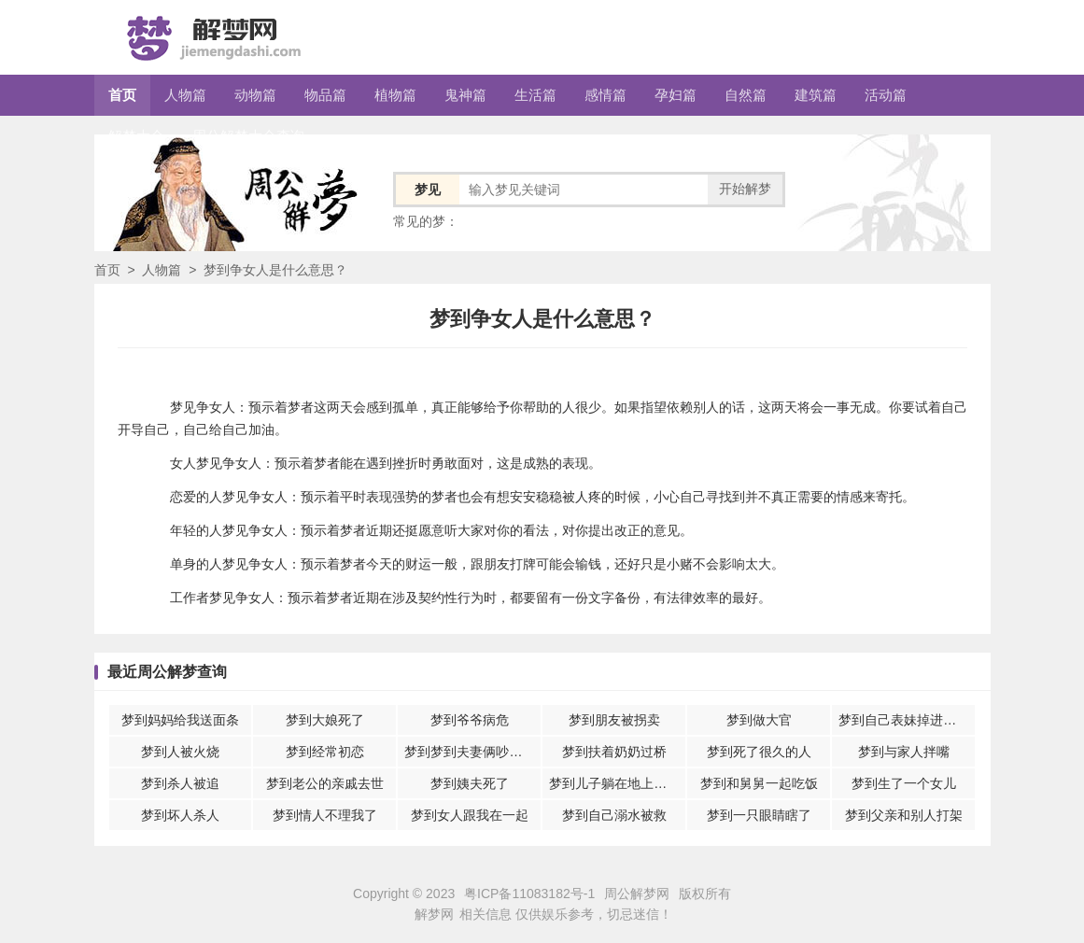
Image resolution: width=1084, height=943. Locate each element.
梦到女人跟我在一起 (469, 815)
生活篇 (535, 95)
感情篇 (605, 95)
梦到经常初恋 (325, 751)
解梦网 (434, 914)
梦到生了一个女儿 (904, 783)
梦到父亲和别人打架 (904, 815)
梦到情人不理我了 (325, 815)
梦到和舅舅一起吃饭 (759, 783)
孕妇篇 (676, 95)
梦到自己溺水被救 (614, 815)
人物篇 (185, 95)
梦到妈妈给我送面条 (180, 719)
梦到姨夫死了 (469, 783)
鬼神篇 (465, 95)
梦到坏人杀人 (180, 815)
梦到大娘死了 (325, 719)
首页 (122, 95)
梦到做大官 (759, 719)
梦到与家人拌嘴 (904, 751)
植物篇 (395, 95)
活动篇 (886, 95)
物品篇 (325, 95)
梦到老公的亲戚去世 (325, 783)
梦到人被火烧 (180, 751)
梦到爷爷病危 (469, 719)
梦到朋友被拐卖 (614, 719)
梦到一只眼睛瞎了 (759, 815)
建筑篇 (816, 95)
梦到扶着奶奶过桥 (614, 751)
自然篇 (746, 95)
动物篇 (255, 95)
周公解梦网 (636, 893)
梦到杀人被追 (180, 783)
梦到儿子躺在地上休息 (614, 783)
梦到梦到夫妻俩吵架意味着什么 (472, 751)
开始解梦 (745, 188)
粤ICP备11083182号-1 (529, 893)
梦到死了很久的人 (759, 751)
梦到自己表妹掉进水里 (903, 719)
